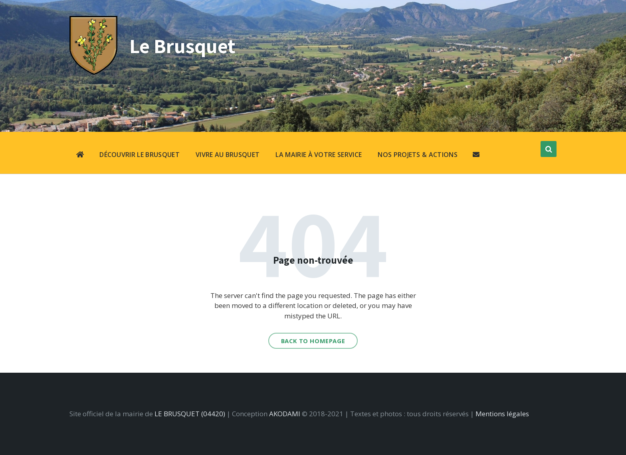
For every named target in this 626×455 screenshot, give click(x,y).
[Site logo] (93, 72)
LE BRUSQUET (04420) (190, 413)
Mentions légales (502, 413)
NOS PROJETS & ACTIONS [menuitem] (418, 154)
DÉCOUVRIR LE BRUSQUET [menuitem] (139, 154)
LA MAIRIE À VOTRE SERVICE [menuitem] (318, 154)
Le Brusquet (182, 45)
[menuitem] (80, 155)
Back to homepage (313, 341)
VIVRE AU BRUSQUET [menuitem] (228, 154)
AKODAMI (284, 413)
